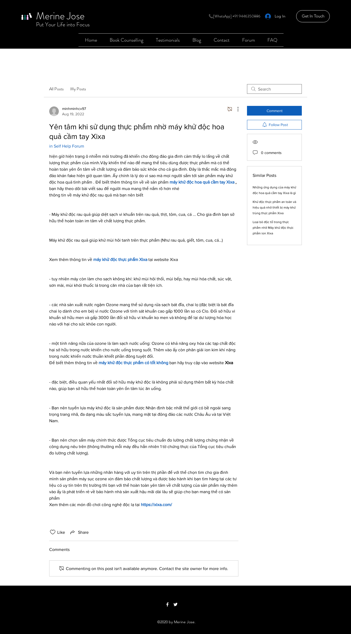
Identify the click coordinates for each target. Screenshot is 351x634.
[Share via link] (79, 532)
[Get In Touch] (313, 16)
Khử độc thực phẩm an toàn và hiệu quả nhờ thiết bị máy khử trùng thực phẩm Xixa (274, 207)
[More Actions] (235, 109)
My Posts (78, 89)
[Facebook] (167, 604)
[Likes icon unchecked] (52, 532)
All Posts (56, 89)
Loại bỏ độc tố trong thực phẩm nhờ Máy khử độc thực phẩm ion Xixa (273, 227)
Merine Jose (60, 16)
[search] (274, 89)
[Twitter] (175, 604)
